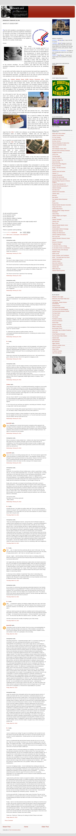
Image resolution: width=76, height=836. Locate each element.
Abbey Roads (55, 349)
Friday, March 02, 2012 (11, 633)
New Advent (55, 197)
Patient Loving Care (57, 326)
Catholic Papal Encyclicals (58, 270)
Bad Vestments (55, 341)
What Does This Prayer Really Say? (60, 298)
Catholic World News (57, 259)
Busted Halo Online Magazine (59, 163)
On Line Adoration (56, 165)
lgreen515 (8, 423)
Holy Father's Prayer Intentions (59, 179)
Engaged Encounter (57, 152)
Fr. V (7, 341)
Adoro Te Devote (56, 347)
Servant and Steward (57, 320)
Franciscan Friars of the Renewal (60, 249)
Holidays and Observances (58, 232)
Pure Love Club (56, 236)
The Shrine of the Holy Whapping (60, 309)
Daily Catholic (55, 146)
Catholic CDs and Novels (58, 177)
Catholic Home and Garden (58, 171)
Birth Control (10, 234)
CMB (12, 132)
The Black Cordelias (57, 318)
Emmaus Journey (56, 141)
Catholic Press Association (58, 191)
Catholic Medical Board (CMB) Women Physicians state (27, 79)
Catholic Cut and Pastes (58, 135)
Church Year (55, 154)
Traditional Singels (56, 244)
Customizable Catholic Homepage (60, 229)
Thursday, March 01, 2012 (12, 515)
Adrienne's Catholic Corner (58, 345)
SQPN (53, 201)
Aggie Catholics (56, 343)
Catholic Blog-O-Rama (57, 265)
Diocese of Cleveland (57, 242)
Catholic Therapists (56, 219)
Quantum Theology (56, 324)
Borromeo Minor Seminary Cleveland (61, 150)
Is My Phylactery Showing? (58, 334)
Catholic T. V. (55, 173)
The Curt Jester (56, 315)
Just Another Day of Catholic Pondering (61, 330)
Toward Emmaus (56, 305)
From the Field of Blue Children (59, 336)
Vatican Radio (55, 213)
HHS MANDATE (24, 234)
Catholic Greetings (56, 187)
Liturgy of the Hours (57, 206)
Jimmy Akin (55, 332)
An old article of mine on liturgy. (59, 246)
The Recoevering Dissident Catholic (60, 311)
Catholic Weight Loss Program (59, 215)
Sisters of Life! (55, 253)
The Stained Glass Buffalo (58, 307)
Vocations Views (56, 300)
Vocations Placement (57, 175)
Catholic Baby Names (57, 208)
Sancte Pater (55, 322)
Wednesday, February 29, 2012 (13, 253)
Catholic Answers (56, 261)
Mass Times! (55, 223)
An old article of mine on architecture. (61, 247)
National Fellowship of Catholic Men (60, 143)
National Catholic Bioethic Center (60, 225)
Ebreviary (54, 195)
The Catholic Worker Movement (59, 199)
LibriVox (54, 169)
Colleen (8, 384)
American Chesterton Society (59, 145)
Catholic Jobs (55, 266)
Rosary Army (55, 203)
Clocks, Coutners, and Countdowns (60, 255)
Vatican (54, 240)
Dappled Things (56, 251)
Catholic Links (55, 221)
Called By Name (56, 339)
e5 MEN (54, 217)
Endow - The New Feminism (59, 167)
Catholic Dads (55, 337)
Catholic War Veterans (57, 230)
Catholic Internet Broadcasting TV (60, 186)
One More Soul (55, 189)
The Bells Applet (56, 156)
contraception (16, 234)
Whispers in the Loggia (57, 296)
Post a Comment (9, 820)
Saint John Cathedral (57, 263)
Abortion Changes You (57, 160)
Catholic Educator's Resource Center (61, 238)
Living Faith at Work (57, 139)
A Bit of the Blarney (56, 353)
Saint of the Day (56, 162)
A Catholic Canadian (57, 351)
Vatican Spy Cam (56, 268)
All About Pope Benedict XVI (59, 184)
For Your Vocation (56, 137)
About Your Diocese (57, 158)
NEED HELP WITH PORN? (58, 133)
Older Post (45, 827)
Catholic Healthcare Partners (59, 234)
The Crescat (55, 317)
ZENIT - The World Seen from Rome (61, 257)
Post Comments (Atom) (14, 830)
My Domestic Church (57, 328)
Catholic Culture (56, 227)
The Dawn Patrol (56, 313)
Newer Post (7, 827)
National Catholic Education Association (61, 204)
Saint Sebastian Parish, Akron (59, 148)
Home (26, 827)
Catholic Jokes (55, 193)
